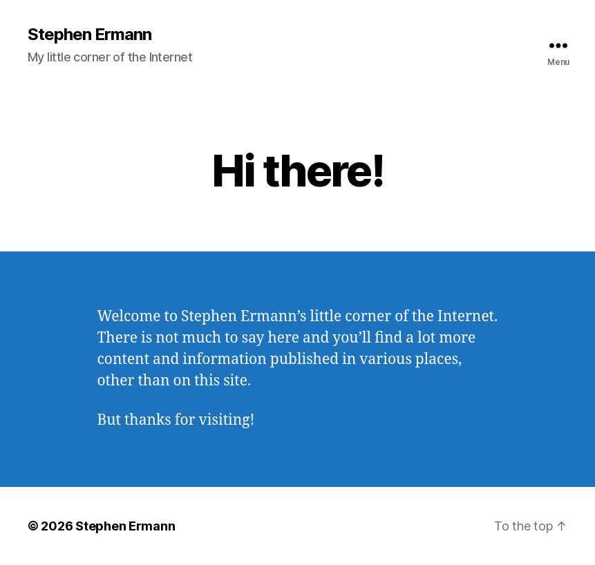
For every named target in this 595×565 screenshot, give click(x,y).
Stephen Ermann (89, 34)
